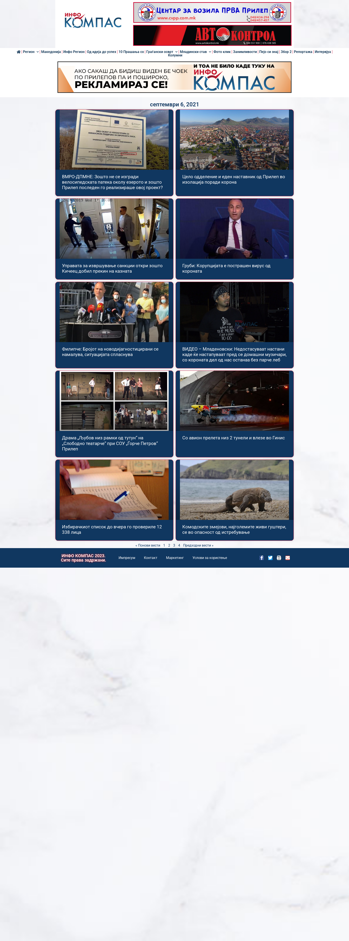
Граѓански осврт (162, 52)
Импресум (127, 558)
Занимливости (245, 52)
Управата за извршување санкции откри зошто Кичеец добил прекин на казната (112, 268)
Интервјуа (323, 52)
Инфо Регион (74, 52)
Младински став (195, 52)
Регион (31, 52)
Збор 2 (286, 52)
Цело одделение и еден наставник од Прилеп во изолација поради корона (233, 179)
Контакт (150, 558)
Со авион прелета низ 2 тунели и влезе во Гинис (233, 437)
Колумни (175, 55)
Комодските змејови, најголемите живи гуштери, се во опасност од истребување (234, 529)
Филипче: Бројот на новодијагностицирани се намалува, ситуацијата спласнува (110, 351)
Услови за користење (209, 558)
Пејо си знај (268, 52)
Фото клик (222, 52)
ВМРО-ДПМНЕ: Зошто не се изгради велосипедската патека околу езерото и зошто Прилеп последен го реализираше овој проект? (112, 182)
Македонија (51, 52)
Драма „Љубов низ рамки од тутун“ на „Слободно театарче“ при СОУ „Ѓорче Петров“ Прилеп (110, 443)
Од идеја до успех (101, 52)
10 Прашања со (131, 52)
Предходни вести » (198, 545)
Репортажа (303, 52)
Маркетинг (175, 558)
